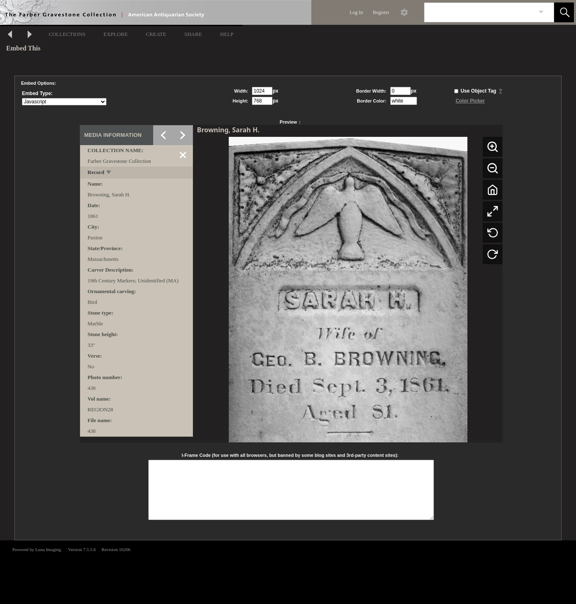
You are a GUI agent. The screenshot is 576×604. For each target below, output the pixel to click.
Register (381, 12)
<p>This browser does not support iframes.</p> (288, 571)
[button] (564, 12)
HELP (227, 34)
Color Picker (470, 101)
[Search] (479, 12)
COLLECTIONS (67, 34)
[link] (541, 12)
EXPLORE (116, 34)
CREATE (156, 34)
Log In (356, 12)
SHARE (193, 34)
